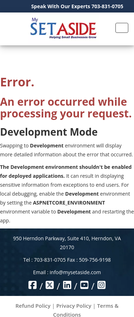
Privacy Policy (73, 305)
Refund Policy (32, 305)
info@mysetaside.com (75, 272)
